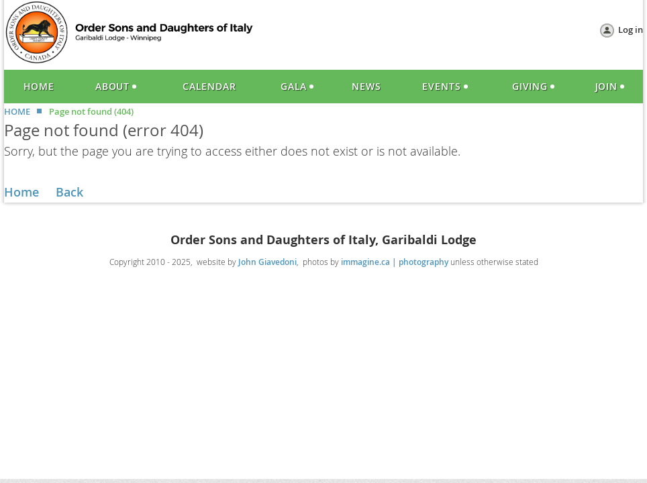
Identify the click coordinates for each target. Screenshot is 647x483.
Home (21, 192)
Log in (630, 29)
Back (69, 192)
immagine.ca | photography (394, 262)
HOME (17, 111)
